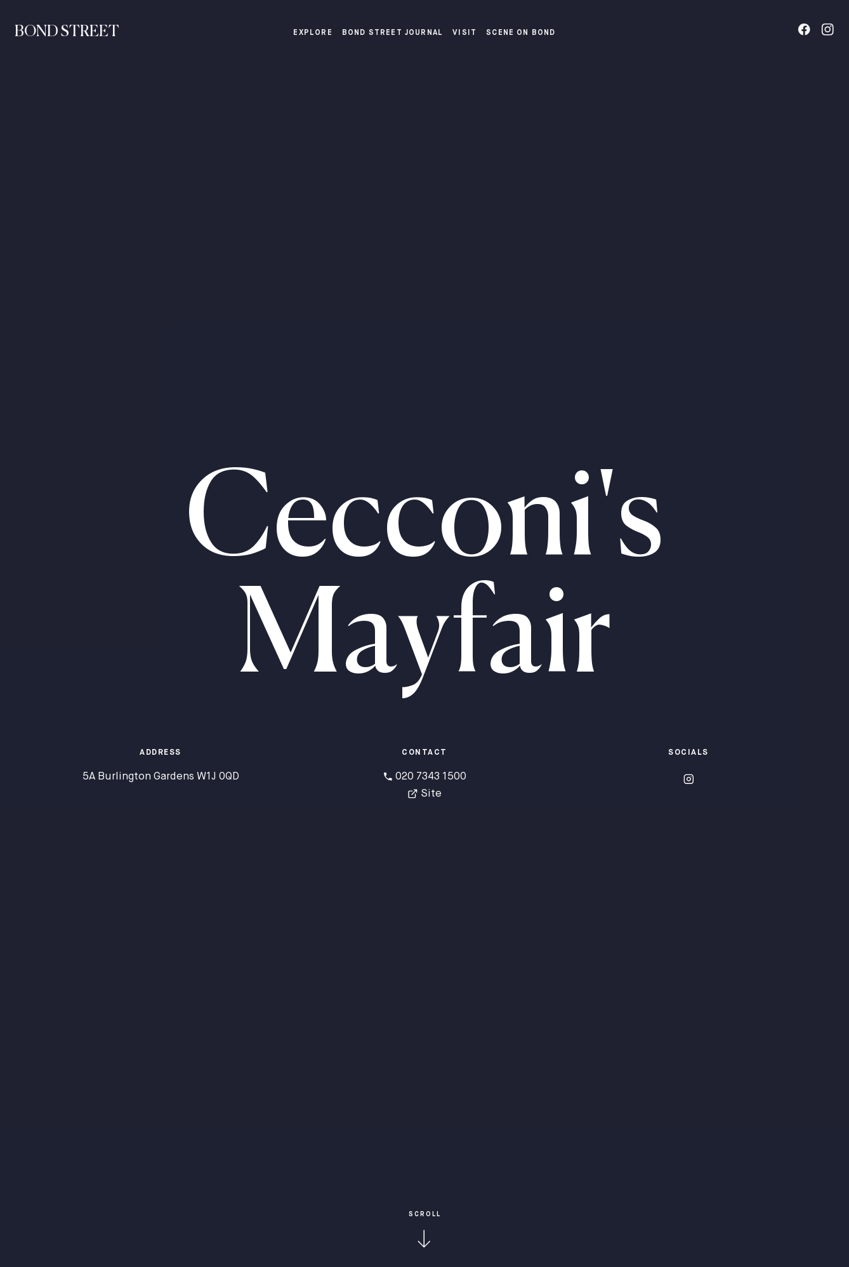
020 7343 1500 (425, 776)
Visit (464, 33)
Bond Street (67, 32)
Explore (312, 33)
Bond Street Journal (393, 33)
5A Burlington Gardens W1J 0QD (160, 776)
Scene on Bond (520, 33)
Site (424, 793)
